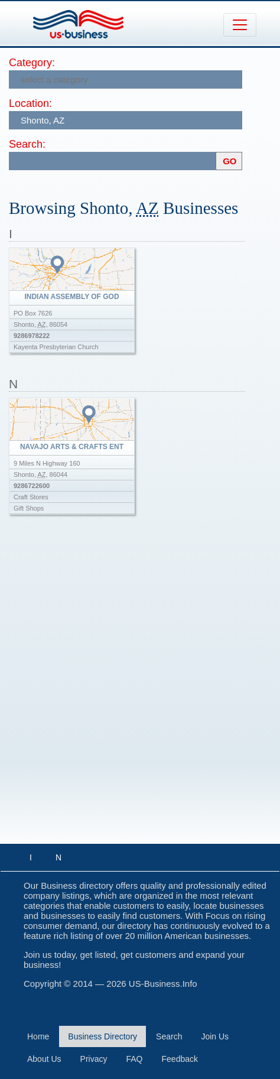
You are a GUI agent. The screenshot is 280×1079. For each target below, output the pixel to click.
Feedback (180, 1059)
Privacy (94, 1059)
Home (38, 1036)
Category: (32, 63)
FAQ (134, 1059)
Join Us (215, 1036)
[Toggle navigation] (239, 25)
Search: (27, 144)
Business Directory (102, 1036)
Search (169, 1036)
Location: (30, 103)
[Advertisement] (140, 691)
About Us (44, 1059)
